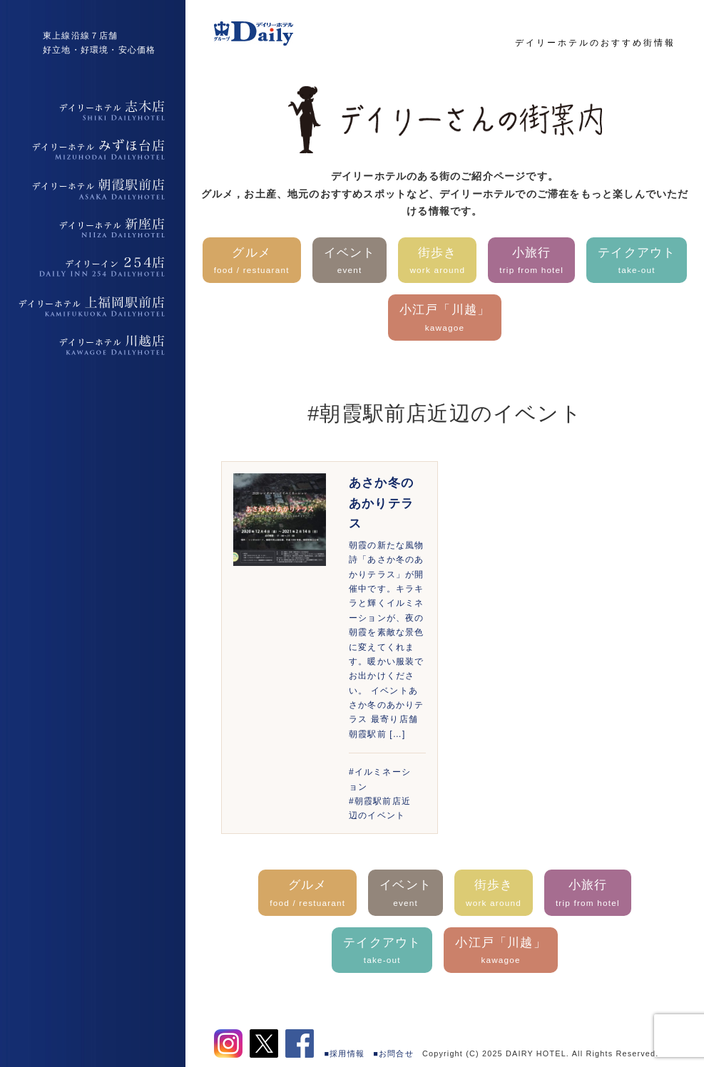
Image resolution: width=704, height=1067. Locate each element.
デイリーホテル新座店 (92, 228)
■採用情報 (345, 1053)
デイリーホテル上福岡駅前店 (92, 306)
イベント (350, 262)
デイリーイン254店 (92, 267)
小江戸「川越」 (444, 319)
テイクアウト (636, 262)
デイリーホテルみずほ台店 (92, 149)
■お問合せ (393, 1053)
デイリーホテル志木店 (92, 110)
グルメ (252, 262)
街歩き (437, 262)
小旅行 (531, 262)
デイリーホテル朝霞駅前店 (92, 189)
